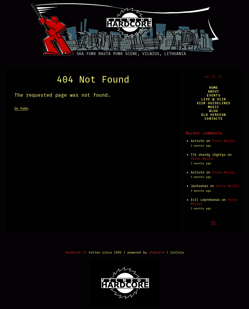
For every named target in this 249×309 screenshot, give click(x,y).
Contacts (213, 118)
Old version (213, 115)
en (207, 77)
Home (213, 87)
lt (213, 77)
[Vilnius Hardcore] (125, 28)
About (213, 91)
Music (213, 107)
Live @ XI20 (213, 99)
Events (213, 95)
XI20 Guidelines (214, 103)
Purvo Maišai (223, 141)
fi (220, 77)
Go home (21, 108)
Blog (213, 111)
